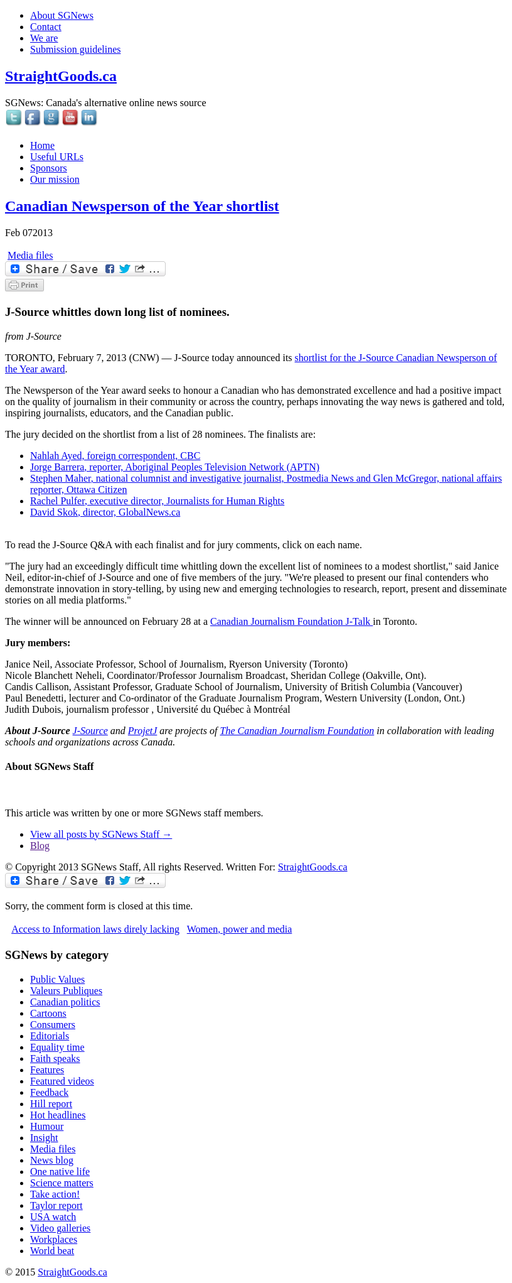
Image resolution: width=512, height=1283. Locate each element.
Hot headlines (57, 1115)
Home (42, 145)
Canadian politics (65, 1002)
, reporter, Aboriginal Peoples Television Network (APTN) (174, 467)
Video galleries (60, 1228)
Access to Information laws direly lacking (95, 929)
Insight (44, 1137)
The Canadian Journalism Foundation (297, 730)
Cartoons (48, 1013)
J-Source (90, 730)
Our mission (55, 179)
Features (47, 1069)
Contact (45, 26)
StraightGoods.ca (61, 76)
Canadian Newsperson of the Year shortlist (142, 206)
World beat (52, 1250)
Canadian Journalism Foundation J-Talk (291, 621)
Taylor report (56, 1205)
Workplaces (53, 1239)
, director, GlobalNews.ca (105, 512)
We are (44, 38)
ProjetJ (142, 730)
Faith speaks (55, 1058)
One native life (60, 1171)
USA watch (53, 1216)
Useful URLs (56, 156)
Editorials (49, 1036)
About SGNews (61, 15)
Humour (46, 1126)
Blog (40, 845)
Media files (30, 255)
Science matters (61, 1182)
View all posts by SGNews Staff (101, 834)
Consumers (52, 1024)
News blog (51, 1160)
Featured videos (62, 1081)
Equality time (57, 1047)
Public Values (57, 979)
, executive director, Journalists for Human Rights (157, 500)
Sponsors (48, 168)
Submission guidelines (75, 49)
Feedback (49, 1092)
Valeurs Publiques (66, 990)
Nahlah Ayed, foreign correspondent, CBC (115, 455)
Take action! (55, 1194)
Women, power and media (239, 929)
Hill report (51, 1103)
